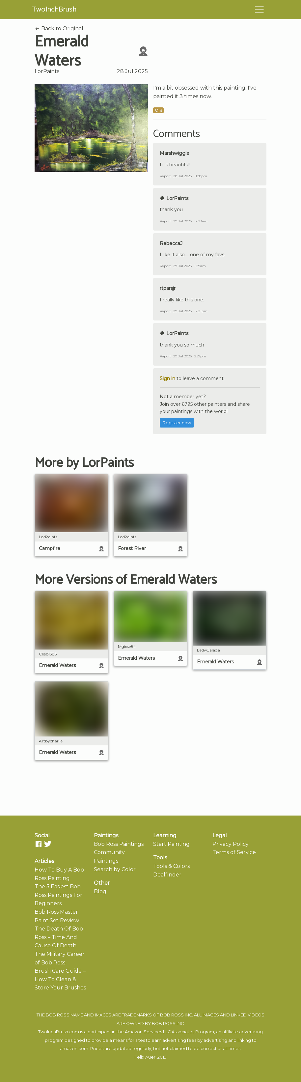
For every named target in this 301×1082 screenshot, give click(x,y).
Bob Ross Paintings (119, 844)
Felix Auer (144, 1057)
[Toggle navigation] (259, 9)
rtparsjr (168, 288)
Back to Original (59, 28)
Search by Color (115, 869)
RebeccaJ (171, 243)
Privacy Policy (230, 844)
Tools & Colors (171, 866)
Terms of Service (234, 852)
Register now (177, 422)
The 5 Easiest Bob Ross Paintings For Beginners (58, 894)
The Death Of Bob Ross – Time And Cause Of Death (59, 937)
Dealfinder (167, 875)
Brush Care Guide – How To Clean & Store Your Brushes (60, 979)
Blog (100, 891)
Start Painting (171, 844)
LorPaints (47, 71)
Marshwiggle (174, 153)
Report (165, 176)
